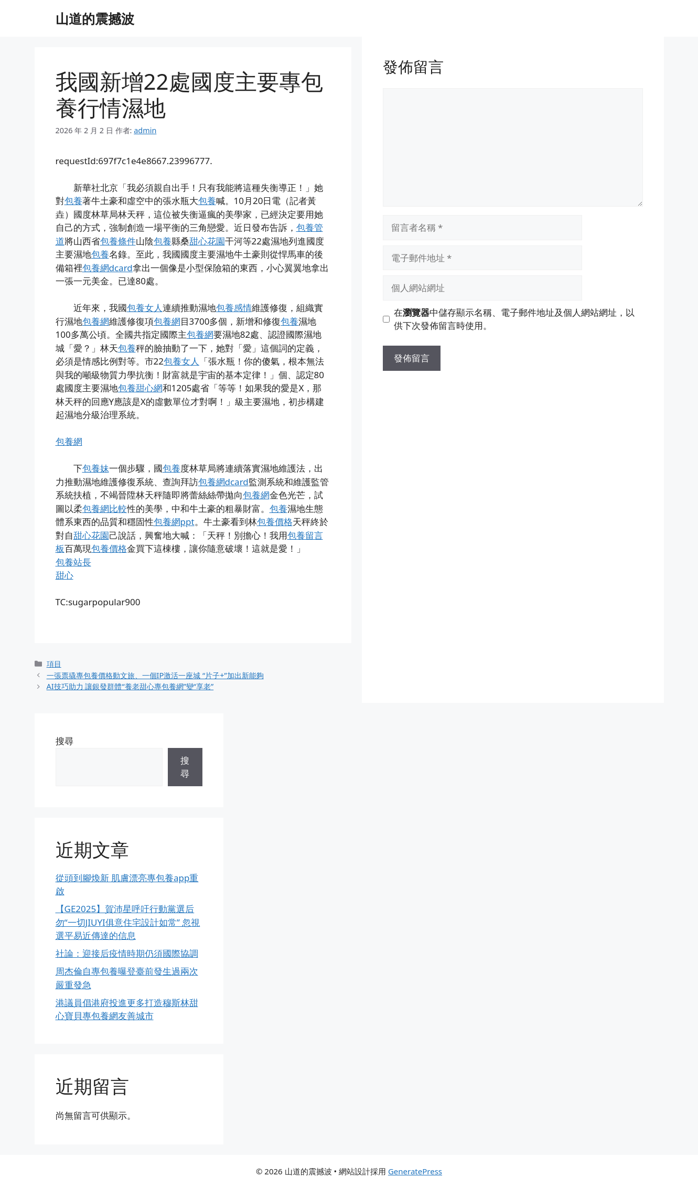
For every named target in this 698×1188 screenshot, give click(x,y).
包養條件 (118, 241)
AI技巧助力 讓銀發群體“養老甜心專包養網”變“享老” (130, 686)
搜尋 (64, 741)
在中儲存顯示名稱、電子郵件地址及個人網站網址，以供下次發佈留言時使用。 (514, 319)
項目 (54, 664)
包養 (73, 201)
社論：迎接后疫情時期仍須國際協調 (127, 953)
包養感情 (234, 308)
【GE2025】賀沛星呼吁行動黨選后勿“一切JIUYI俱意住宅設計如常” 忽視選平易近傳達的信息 (128, 922)
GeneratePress (415, 1171)
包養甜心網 (140, 388)
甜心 (64, 575)
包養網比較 (104, 508)
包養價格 (275, 522)
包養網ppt (174, 522)
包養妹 (95, 468)
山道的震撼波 (95, 18)
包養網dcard (107, 268)
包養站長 (73, 562)
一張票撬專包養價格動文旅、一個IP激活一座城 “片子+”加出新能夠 (155, 675)
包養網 (95, 321)
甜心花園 (207, 241)
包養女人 (145, 308)
